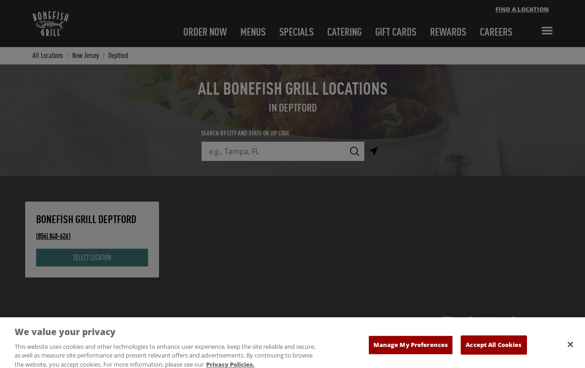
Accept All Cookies (493, 351)
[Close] (570, 351)
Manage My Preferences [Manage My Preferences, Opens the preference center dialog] (410, 351)
